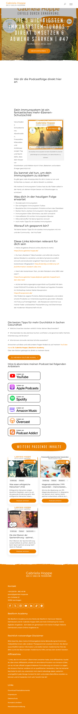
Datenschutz (13, 698)
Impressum (12, 694)
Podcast (21, 480)
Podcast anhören (22, 501)
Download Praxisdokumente (19, 690)
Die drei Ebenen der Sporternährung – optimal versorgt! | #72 (21, 537)
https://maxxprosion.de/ (23, 293)
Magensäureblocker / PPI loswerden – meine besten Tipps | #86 (54, 486)
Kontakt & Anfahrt (15, 702)
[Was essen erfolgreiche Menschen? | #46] (23, 467)
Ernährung (13, 480)
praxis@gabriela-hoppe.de (18, 594)
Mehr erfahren (38, 51)
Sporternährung (31, 531)
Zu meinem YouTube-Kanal (23, 357)
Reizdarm (62, 480)
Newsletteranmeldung (16, 706)
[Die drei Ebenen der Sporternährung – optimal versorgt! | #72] (23, 517)
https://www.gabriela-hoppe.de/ (26, 251)
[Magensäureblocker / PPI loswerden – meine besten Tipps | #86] (55, 467)
